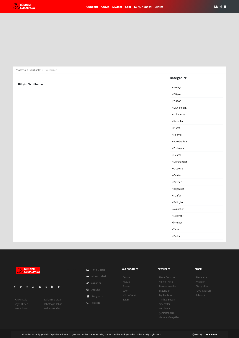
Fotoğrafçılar (180, 141)
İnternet (177, 222)
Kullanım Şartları (53, 299)
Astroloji (200, 295)
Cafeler (176, 175)
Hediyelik (177, 134)
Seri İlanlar (35, 69)
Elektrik (176, 155)
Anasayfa (21, 69)
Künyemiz (95, 296)
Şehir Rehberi (166, 313)
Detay (197, 334)
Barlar (176, 236)
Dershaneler (179, 161)
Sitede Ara (201, 277)
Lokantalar (178, 114)
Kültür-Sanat (143, 7)
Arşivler (93, 289)
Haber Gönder (52, 308)
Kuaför (176, 195)
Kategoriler (51, 69)
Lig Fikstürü (165, 295)
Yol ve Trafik (166, 281)
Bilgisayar (178, 188)
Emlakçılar (178, 148)
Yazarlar (93, 283)
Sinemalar (164, 304)
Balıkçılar (177, 202)
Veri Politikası (22, 308)
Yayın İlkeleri (21, 304)
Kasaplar (177, 121)
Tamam (211, 334)
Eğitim (158, 7)
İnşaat (176, 128)
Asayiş (105, 7)
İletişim (93, 302)
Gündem (92, 7)
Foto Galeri (95, 270)
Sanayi (176, 87)
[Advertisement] (119, 40)
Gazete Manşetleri (169, 317)
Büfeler (177, 182)
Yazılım (176, 229)
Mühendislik (179, 107)
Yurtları (176, 101)
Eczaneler (164, 290)
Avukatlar (178, 209)
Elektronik (178, 215)
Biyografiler (202, 286)
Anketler (200, 281)
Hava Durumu (167, 277)
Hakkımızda (21, 299)
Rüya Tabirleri (203, 290)
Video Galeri (96, 276)
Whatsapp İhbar (53, 304)
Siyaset (117, 7)
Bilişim (176, 94)
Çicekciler (178, 168)
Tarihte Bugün (167, 299)
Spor (128, 7)
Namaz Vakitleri (168, 286)
